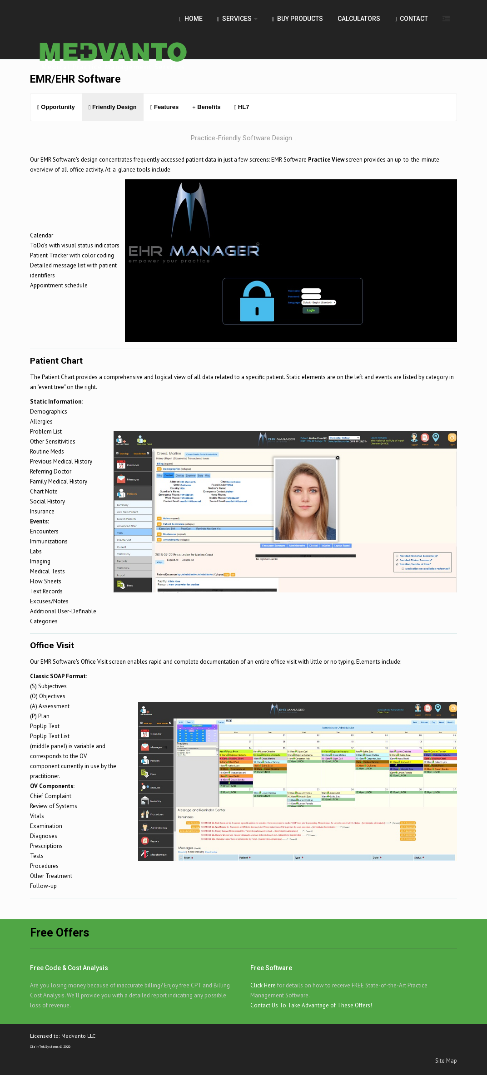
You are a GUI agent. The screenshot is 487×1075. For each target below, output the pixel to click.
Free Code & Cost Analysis (69, 967)
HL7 (241, 107)
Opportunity (56, 107)
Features (164, 107)
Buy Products (297, 19)
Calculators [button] (359, 18)
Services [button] (237, 19)
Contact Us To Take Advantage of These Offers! (311, 1005)
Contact (411, 19)
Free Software (271, 967)
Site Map (446, 1061)
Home (191, 19)
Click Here (263, 985)
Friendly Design (113, 107)
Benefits (206, 107)
